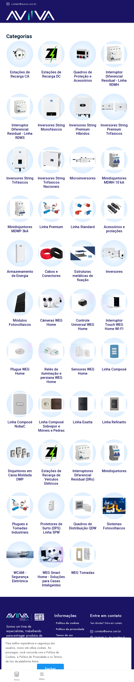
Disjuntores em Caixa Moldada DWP (20, 471)
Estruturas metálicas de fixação (83, 273)
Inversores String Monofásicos (51, 126)
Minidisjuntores (114, 467)
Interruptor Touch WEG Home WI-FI (114, 322)
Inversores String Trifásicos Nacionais (51, 181)
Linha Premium (51, 225)
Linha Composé (114, 366)
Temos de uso (64, 630)
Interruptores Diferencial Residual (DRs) (82, 471)
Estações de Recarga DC (51, 74)
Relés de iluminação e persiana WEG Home (51, 372)
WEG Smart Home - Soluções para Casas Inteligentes (51, 574)
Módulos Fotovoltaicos (20, 320)
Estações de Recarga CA (20, 74)
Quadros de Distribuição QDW (82, 521)
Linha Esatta (82, 418)
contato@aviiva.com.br (21, 4)
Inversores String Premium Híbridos (82, 128)
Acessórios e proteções (114, 227)
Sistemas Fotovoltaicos (114, 521)
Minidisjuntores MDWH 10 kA (114, 179)
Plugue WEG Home (19, 368)
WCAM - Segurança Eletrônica (20, 572)
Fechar (50, 669)
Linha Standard (83, 225)
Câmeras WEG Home (51, 320)
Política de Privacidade (33, 657)
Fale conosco (64, 636)
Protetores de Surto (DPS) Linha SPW (51, 523)
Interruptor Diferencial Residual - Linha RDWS (19, 130)
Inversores (114, 269)
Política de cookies (67, 618)
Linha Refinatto (114, 418)
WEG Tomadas (82, 568)
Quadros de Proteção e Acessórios (82, 76)
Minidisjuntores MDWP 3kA (20, 227)
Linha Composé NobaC (20, 420)
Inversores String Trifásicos (20, 179)
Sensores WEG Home (82, 368)
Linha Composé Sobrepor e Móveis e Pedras (51, 422)
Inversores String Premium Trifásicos (114, 128)
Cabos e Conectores (51, 271)
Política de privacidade (70, 624)
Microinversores (83, 177)
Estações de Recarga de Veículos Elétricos (51, 473)
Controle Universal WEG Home (82, 322)
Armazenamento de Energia (20, 271)
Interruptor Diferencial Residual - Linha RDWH (114, 78)
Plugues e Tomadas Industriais (20, 523)
